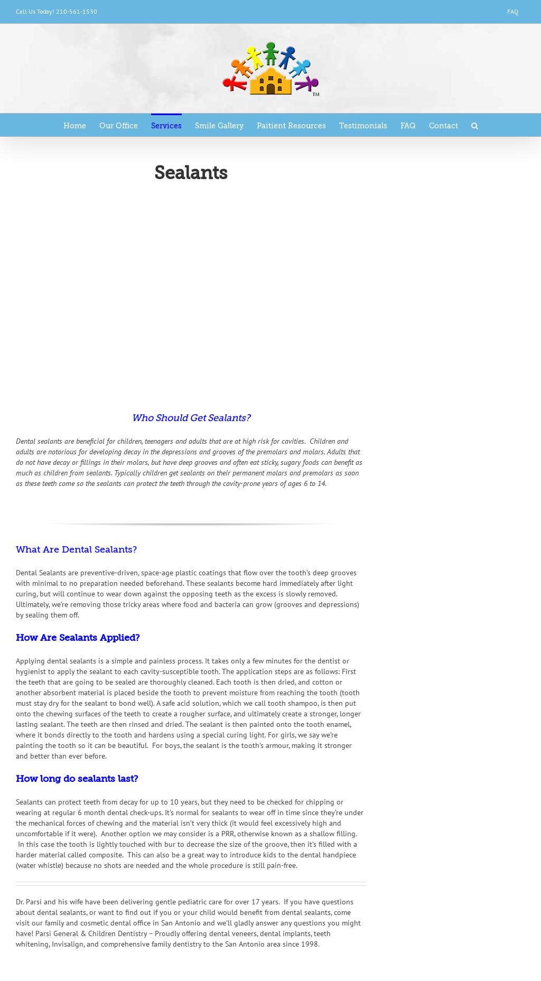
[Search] (474, 125)
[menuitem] (512, 11)
